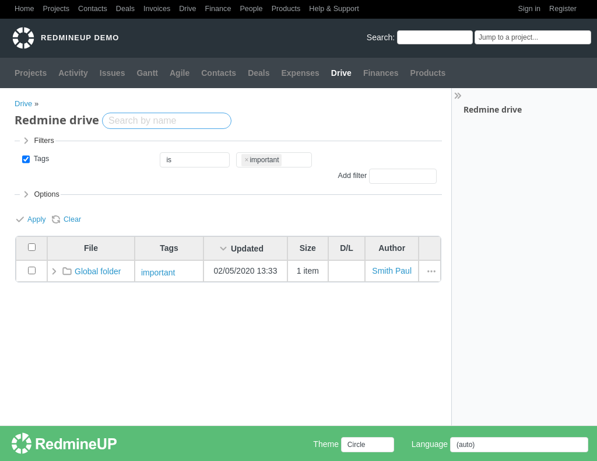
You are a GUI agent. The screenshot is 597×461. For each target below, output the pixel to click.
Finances (381, 73)
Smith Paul (392, 270)
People (251, 9)
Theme (326, 444)
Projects (56, 9)
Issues (112, 73)
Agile (179, 73)
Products (286, 9)
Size (308, 248)
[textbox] (285, 158)
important (158, 272)
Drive (187, 9)
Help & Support (334, 9)
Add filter (352, 176)
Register (563, 9)
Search (379, 37)
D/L (346, 248)
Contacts (92, 9)
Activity (73, 73)
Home (24, 9)
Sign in (529, 9)
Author (391, 248)
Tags (40, 159)
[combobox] (274, 160)
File (91, 248)
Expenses (300, 73)
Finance (218, 9)
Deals (125, 9)
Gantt (147, 73)
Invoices (156, 9)
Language (430, 444)
